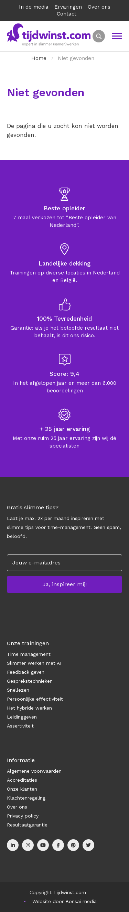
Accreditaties (22, 780)
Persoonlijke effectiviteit (35, 699)
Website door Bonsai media (64, 901)
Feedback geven (25, 672)
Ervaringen (68, 7)
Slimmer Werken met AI (34, 663)
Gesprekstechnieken (30, 681)
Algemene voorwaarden (34, 771)
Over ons (99, 7)
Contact (66, 14)
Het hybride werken (29, 708)
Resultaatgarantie (27, 825)
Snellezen (18, 690)
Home (38, 58)
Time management (29, 654)
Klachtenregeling (26, 798)
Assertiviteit (20, 726)
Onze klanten (22, 789)
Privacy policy (23, 816)
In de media (34, 7)
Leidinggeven (22, 717)
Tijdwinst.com (69, 892)
